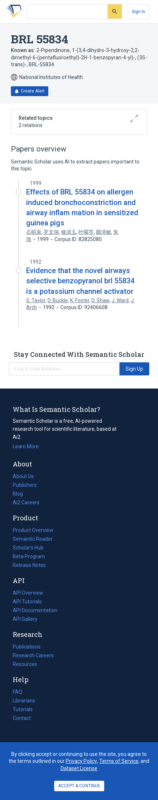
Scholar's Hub (28, 548)
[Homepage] (14, 11)
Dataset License (79, 768)
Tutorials (23, 709)
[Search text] (67, 11)
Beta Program (29, 556)
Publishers (25, 485)
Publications (27, 646)
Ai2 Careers (26, 502)
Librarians (24, 701)
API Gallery (25, 619)
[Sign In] (138, 11)
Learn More (26, 446)
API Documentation (35, 610)
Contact (22, 718)
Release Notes (29, 565)
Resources (25, 664)
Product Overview (33, 530)
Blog (21, 493)
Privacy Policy (81, 761)
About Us (23, 476)
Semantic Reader (33, 539)
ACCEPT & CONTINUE (79, 785)
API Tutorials (27, 601)
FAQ (17, 692)
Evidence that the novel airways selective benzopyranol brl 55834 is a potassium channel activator (80, 280)
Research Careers (33, 655)
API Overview (28, 593)
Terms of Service (118, 761)
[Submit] (115, 11)
